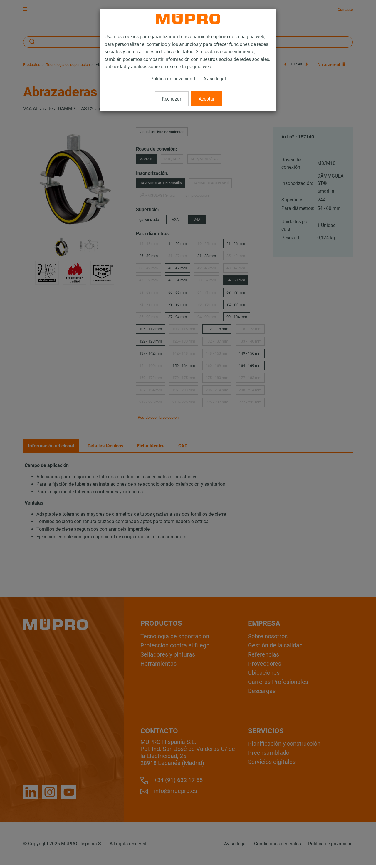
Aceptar (206, 99)
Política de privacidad (172, 78)
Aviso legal (214, 78)
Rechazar (171, 99)
